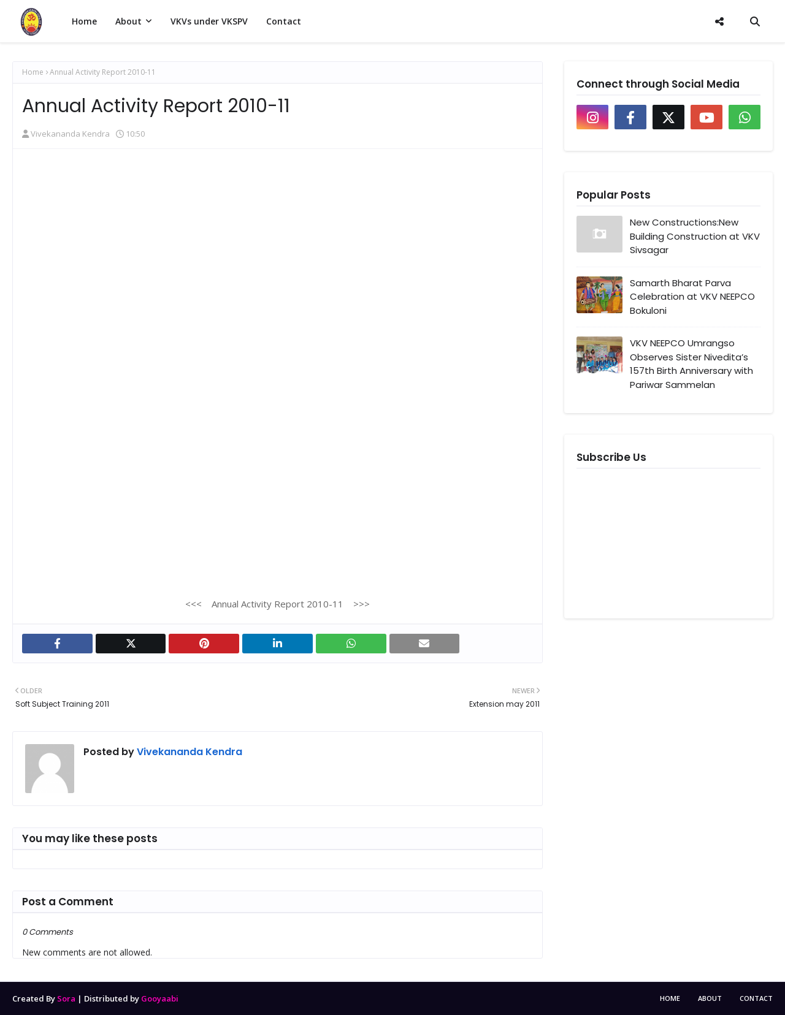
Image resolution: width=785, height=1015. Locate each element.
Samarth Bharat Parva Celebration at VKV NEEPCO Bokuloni (692, 296)
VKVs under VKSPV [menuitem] (209, 21)
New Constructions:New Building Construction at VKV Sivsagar (695, 236)
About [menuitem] (128, 21)
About (710, 998)
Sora (66, 998)
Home (33, 72)
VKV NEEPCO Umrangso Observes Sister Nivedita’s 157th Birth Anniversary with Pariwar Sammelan (691, 363)
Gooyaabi (159, 998)
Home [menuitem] (84, 21)
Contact (756, 998)
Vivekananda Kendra (70, 133)
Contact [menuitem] (283, 21)
